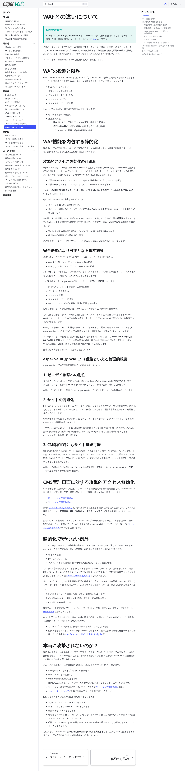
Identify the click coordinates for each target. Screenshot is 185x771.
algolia (99, 634)
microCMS (80, 634)
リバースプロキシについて (78, 575)
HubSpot (90, 634)
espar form (48, 611)
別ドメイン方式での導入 (59, 502)
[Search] (65, 4)
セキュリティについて (58, 691)
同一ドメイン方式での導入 (60, 497)
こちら (94, 39)
